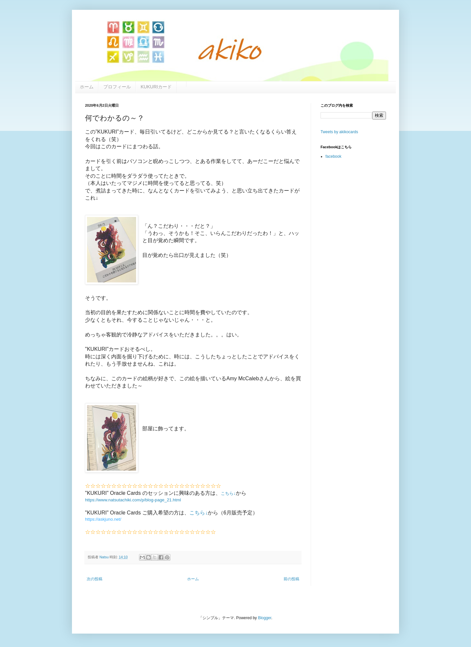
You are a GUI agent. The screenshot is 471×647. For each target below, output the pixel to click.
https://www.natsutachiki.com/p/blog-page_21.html (133, 499)
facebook (333, 156)
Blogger (264, 618)
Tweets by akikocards (339, 132)
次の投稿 (94, 579)
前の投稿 (291, 579)
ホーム (193, 579)
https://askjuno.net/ (103, 519)
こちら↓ (228, 493)
